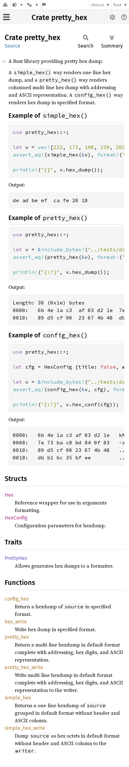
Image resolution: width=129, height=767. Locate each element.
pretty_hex (17, 637)
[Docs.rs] (5, 5)
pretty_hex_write (24, 667)
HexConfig (16, 518)
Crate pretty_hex (59, 17)
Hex (9, 495)
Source (12, 46)
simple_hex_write (25, 728)
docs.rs (97, 5)
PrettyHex (16, 558)
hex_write (16, 622)
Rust (117, 5)
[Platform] (32, 5)
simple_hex (18, 698)
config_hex (17, 599)
